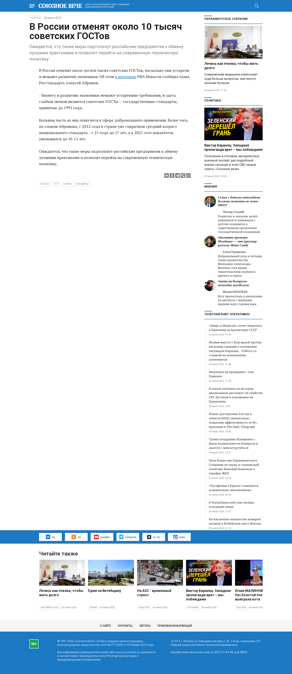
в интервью (125, 76)
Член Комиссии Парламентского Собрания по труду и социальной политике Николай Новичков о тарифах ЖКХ (234, 466)
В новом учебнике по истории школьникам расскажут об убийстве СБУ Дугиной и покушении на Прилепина (236, 395)
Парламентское (49, 607)
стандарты (82, 184)
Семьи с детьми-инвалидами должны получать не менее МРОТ (239, 201)
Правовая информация (174, 625)
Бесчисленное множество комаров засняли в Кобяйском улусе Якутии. (235, 521)
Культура (241, 607)
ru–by (153, 537)
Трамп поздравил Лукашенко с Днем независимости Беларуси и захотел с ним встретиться (233, 443)
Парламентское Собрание (226, 19)
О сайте (105, 625)
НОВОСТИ (36, 18)
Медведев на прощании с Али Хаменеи (231, 374)
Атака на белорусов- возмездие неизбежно (233, 283)
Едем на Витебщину (104, 591)
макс (179, 537)
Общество (144, 607)
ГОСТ (56, 184)
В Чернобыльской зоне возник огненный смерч (231, 504)
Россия (44, 184)
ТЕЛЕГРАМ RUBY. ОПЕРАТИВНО (227, 314)
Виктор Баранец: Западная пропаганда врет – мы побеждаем (233, 147)
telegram (127, 537)
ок (76, 537)
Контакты (125, 625)
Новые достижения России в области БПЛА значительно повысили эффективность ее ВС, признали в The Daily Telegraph (233, 420)
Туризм (93, 607)
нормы (67, 184)
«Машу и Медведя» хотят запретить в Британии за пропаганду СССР (235, 327)
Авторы (144, 625)
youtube (102, 537)
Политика (212, 100)
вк (50, 537)
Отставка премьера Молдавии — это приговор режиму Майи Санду (237, 241)
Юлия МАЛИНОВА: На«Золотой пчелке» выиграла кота (252, 595)
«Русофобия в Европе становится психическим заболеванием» (233, 488)
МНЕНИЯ (210, 186)
